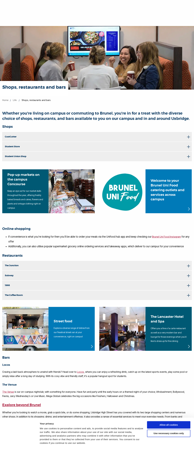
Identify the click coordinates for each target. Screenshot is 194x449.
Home (5, 100)
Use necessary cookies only (169, 425)
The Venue (8, 391)
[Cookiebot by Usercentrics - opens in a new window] (19, 443)
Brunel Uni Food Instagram (166, 236)
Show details (47, 443)
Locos (80, 371)
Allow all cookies (169, 416)
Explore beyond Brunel (21, 405)
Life (15, 100)
